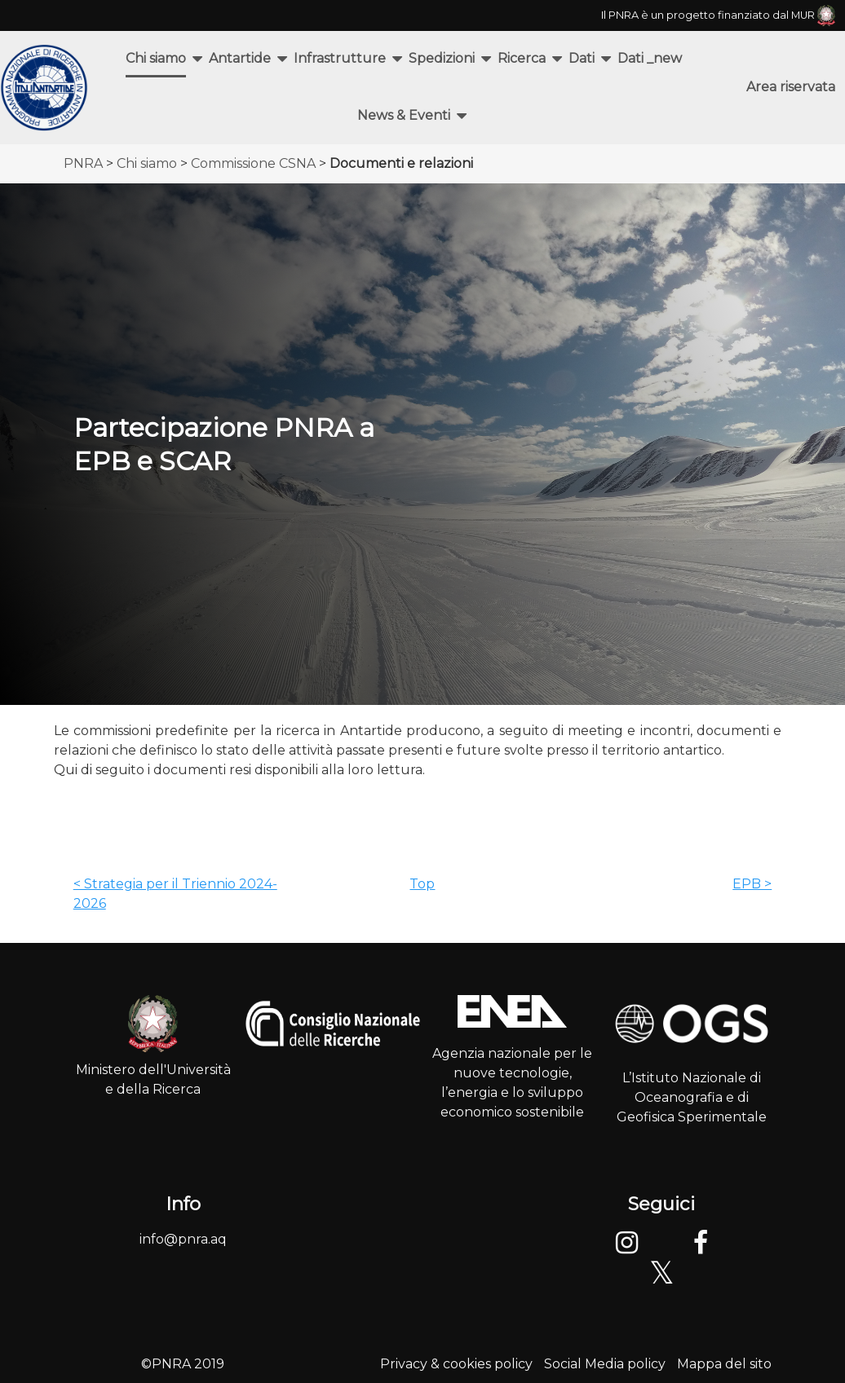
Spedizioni (442, 58)
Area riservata (790, 87)
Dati (581, 58)
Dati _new (649, 58)
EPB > (752, 884)
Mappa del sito (724, 1364)
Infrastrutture (340, 58)
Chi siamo (156, 58)
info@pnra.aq (183, 1239)
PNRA (83, 163)
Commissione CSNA (253, 163)
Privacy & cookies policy (456, 1364)
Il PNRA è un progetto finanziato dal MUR (718, 15)
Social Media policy (605, 1364)
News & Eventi (403, 115)
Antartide (240, 58)
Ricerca (522, 58)
